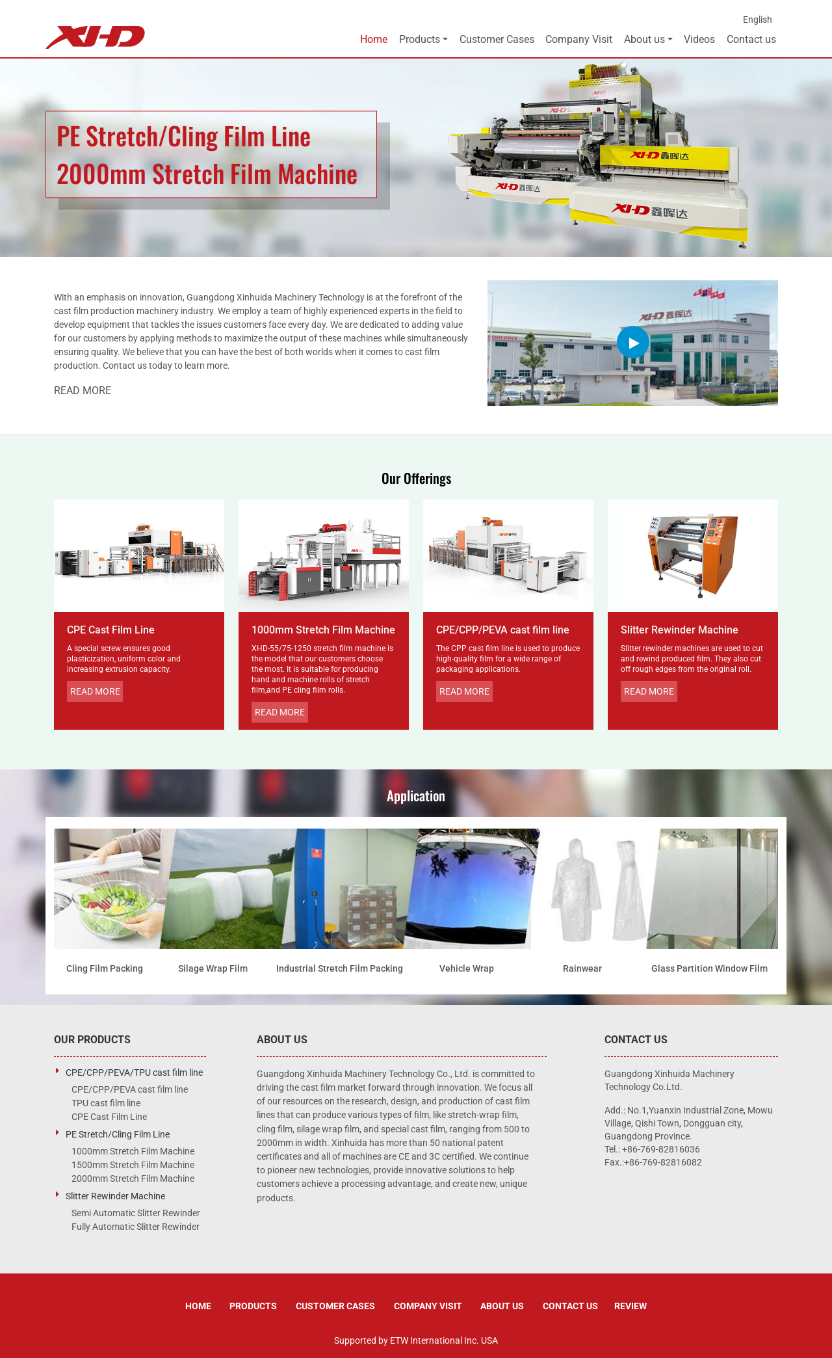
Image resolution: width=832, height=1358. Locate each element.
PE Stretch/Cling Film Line (118, 1134)
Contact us (751, 39)
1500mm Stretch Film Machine (133, 1165)
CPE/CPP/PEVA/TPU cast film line (134, 1072)
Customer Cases (497, 39)
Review (630, 1306)
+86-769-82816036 (661, 1149)
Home (373, 39)
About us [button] (644, 39)
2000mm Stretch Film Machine (133, 1178)
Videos (699, 39)
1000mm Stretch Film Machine (323, 630)
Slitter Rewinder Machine (679, 630)
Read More (82, 390)
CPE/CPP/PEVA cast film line (502, 630)
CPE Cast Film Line (111, 630)
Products (253, 1306)
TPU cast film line (106, 1103)
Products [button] (419, 39)
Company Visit (578, 39)
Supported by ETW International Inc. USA (416, 1340)
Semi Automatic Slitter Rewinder (136, 1213)
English (757, 19)
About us (502, 1306)
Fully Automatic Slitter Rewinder (136, 1226)
